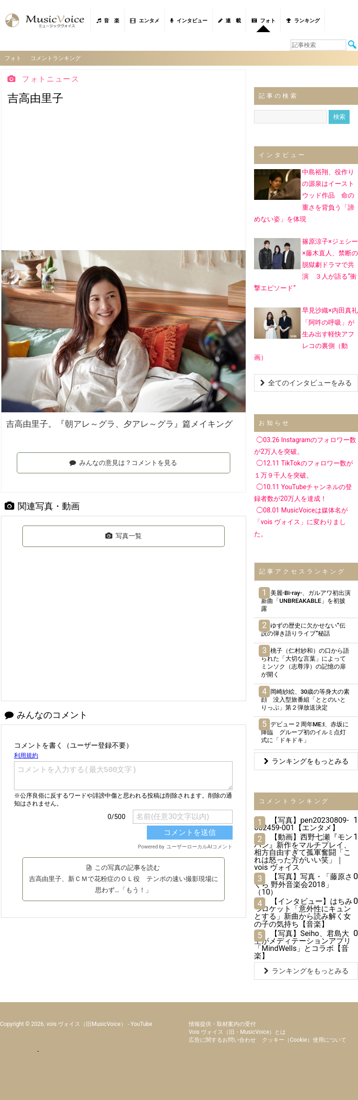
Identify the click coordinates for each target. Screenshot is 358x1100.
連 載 (229, 21)
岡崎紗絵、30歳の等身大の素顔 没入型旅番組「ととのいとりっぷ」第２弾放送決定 (305, 699)
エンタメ (144, 21)
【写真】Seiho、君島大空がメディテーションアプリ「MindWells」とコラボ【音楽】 (302, 944)
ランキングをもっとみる (306, 761)
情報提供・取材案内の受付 (222, 1023)
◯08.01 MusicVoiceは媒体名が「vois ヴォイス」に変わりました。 (300, 521)
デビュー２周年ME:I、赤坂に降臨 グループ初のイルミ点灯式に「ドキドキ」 (305, 731)
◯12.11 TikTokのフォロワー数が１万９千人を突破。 (303, 468)
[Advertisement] (123, 180)
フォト (263, 21)
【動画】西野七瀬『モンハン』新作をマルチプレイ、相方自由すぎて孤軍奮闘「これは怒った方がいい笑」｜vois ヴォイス (303, 851)
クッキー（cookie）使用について (304, 1039)
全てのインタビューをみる (306, 382)
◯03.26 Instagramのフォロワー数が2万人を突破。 (305, 445)
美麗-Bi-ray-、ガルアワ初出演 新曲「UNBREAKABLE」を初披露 (309, 600)
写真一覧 (123, 535)
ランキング (303, 21)
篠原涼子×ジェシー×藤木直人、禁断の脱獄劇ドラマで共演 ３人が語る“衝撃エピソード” (306, 264)
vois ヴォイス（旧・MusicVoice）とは (237, 1031)
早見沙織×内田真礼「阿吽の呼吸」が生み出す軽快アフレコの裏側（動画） (306, 333)
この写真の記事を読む (123, 878)
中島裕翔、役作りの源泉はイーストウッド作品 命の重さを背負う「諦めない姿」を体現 (304, 195)
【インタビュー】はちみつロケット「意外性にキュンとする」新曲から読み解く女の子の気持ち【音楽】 (303, 912)
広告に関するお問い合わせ (222, 1039)
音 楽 (107, 21)
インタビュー (188, 21)
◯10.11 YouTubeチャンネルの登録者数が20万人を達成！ (303, 492)
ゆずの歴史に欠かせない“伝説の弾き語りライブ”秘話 (303, 629)
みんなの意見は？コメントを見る (123, 461)
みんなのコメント (46, 714)
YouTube (141, 1023)
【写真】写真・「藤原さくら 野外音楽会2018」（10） (303, 883)
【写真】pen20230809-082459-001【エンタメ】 (301, 823)
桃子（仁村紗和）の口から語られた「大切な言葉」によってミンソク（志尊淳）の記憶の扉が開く (305, 662)
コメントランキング (56, 58)
